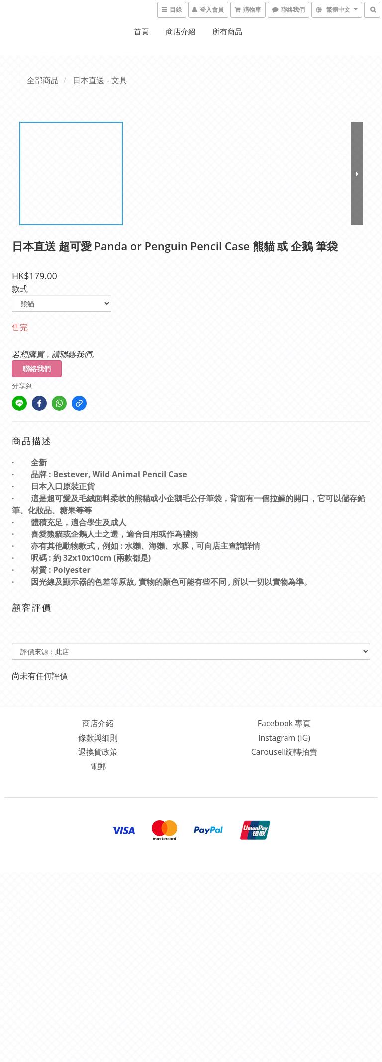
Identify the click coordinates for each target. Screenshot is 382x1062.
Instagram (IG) (284, 737)
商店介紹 (180, 31)
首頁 (141, 31)
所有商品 (227, 31)
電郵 (98, 766)
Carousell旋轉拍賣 (284, 751)
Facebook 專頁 (284, 723)
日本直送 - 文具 (100, 80)
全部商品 (43, 80)
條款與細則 (98, 737)
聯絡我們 (37, 368)
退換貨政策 (98, 751)
